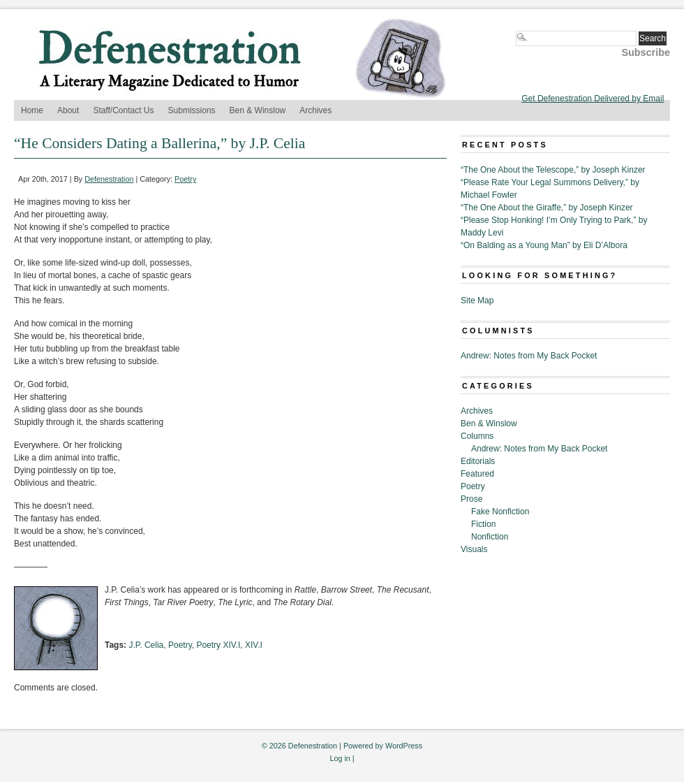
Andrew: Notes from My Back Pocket (529, 356)
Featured (477, 474)
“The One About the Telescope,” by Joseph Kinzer (553, 170)
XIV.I (253, 645)
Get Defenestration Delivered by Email (592, 98)
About (68, 110)
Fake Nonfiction (500, 511)
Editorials (478, 461)
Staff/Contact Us (123, 110)
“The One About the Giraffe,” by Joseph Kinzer (547, 207)
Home (32, 110)
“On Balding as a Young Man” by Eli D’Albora (544, 245)
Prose (471, 499)
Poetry (185, 179)
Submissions (192, 110)
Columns (477, 436)
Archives (315, 110)
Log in (339, 758)
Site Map (477, 300)
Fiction (483, 524)
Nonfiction (489, 537)
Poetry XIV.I (218, 645)
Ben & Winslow (258, 110)
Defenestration (108, 179)
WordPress (403, 745)
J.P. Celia (145, 645)
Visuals (474, 549)
